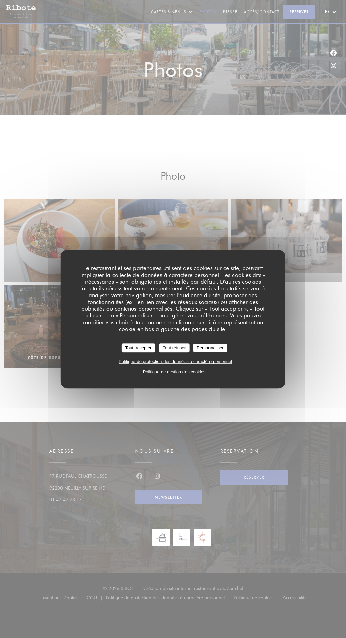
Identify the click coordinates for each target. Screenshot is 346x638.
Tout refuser (174, 347)
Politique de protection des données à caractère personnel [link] (175, 361)
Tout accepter (138, 347)
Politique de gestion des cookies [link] (174, 371)
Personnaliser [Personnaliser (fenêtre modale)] (210, 347)
